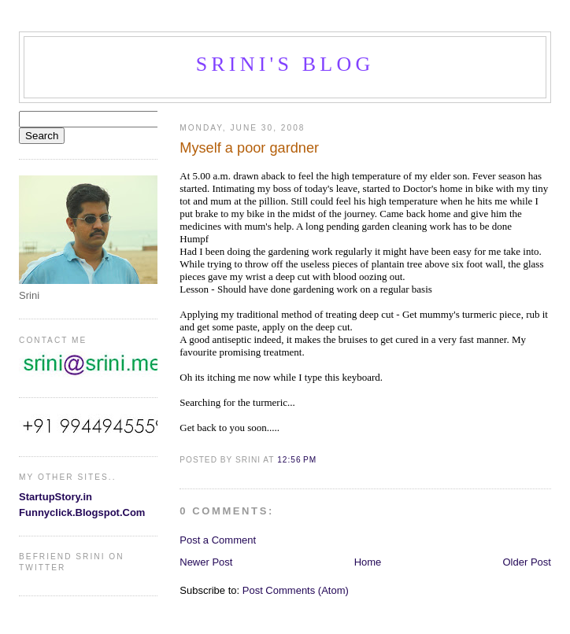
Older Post (527, 562)
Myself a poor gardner (249, 148)
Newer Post (206, 562)
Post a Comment (218, 540)
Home (368, 562)
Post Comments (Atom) (295, 590)
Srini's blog (285, 64)
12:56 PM (296, 459)
